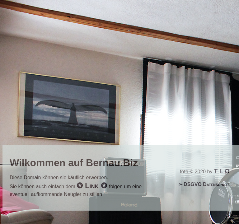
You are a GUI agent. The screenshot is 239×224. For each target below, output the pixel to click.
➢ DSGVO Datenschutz (204, 184)
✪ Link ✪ (93, 185)
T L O (222, 171)
